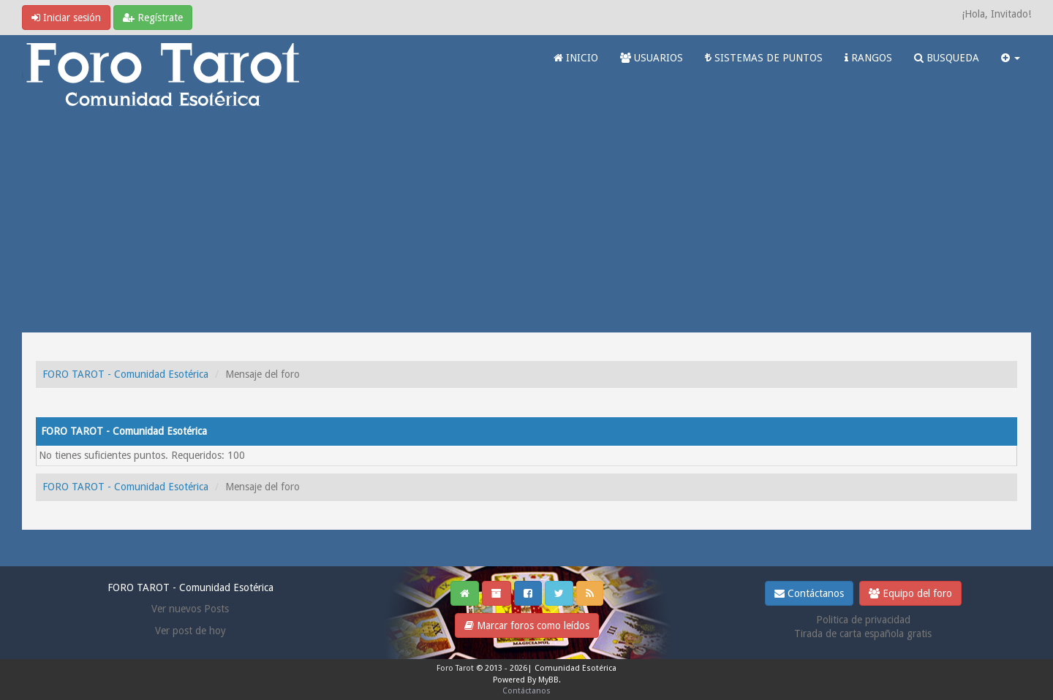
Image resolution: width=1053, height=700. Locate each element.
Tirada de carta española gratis (863, 633)
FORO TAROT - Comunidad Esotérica (125, 374)
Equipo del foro (910, 593)
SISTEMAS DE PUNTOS (764, 58)
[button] (1010, 58)
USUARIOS (651, 58)
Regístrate (153, 17)
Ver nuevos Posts (190, 609)
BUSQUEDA (946, 58)
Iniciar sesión (66, 17)
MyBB (548, 680)
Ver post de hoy (190, 630)
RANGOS (868, 58)
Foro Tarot (455, 668)
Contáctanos (809, 593)
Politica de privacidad (863, 619)
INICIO (576, 58)
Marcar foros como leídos (526, 625)
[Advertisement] (526, 223)
